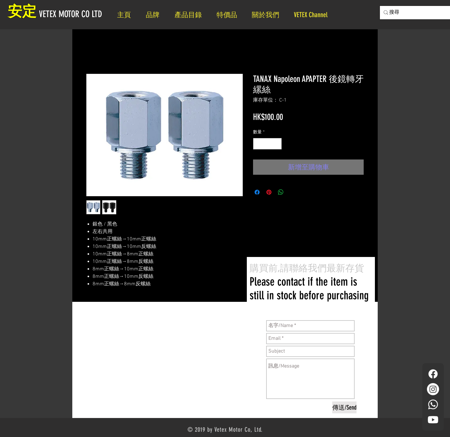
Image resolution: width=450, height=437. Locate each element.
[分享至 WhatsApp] (281, 192)
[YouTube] (433, 420)
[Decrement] (258, 143)
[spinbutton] (267, 143)
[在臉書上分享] (257, 192)
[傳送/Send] (344, 407)
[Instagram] (433, 389)
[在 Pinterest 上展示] (269, 192)
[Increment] (277, 143)
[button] (268, 14)
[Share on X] (292, 192)
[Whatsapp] (433, 404)
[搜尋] (415, 12)
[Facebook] (433, 374)
